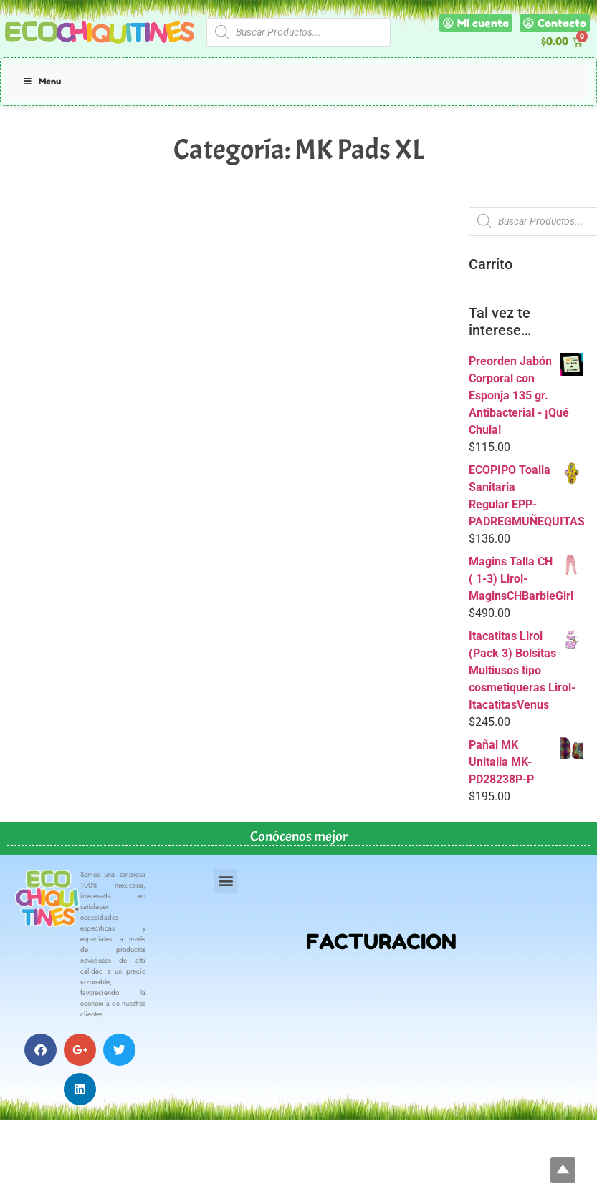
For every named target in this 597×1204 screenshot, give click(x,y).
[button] (225, 881)
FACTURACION (381, 941)
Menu (41, 81)
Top (562, 1170)
